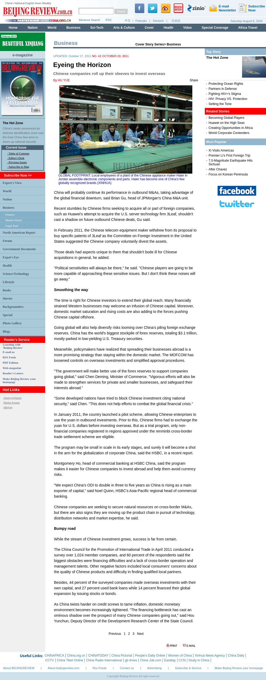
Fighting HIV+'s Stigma (225, 94)
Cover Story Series (149, 44)
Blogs (6, 331)
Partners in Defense (223, 89)
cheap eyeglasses (12, 397)
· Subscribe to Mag (18, 166)
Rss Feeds (100, 668)
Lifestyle (8, 282)
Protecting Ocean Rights (226, 84)
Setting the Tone (220, 104)
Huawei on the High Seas (226, 123)
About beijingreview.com (64, 668)
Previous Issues (18, 162)
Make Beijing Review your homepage (239, 668)
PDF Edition (10, 362)
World (7, 191)
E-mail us (9, 352)
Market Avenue (11, 402)
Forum (7, 241)
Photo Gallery (12, 323)
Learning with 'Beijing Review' (13, 346)
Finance (10, 214)
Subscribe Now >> (18, 175)
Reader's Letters (13, 373)
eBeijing (8, 407)
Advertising (154, 668)
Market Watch (13, 220)
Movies (8, 298)
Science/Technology (16, 274)
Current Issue (16, 147)
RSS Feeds (9, 357)
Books (7, 290)
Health (7, 265)
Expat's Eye (11, 257)
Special (8, 315)
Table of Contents (19, 153)
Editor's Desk (16, 157)
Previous (115, 634)
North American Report (19, 232)
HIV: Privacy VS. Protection (228, 99)
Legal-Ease (11, 225)
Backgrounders (13, 307)
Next (140, 634)
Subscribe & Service (188, 668)
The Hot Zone (13, 123)
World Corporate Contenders (229, 133)
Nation (7, 199)
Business (8, 207)
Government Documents (19, 249)
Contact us (127, 668)
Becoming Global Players (226, 118)
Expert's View (12, 183)
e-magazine (23, 55)
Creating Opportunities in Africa (231, 128)
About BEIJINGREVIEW (19, 668)
